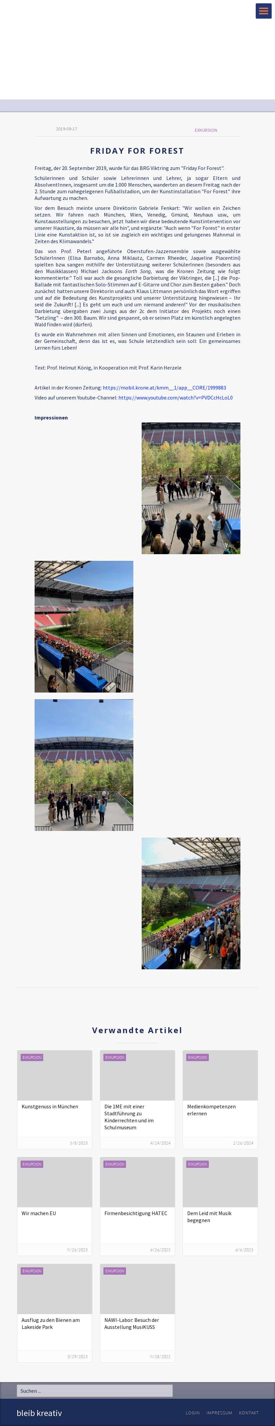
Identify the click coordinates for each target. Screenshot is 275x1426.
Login (193, 1412)
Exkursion (206, 130)
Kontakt (249, 1412)
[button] (264, 11)
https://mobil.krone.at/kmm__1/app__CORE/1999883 (164, 387)
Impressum (219, 1412)
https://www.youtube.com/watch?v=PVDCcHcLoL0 (175, 397)
